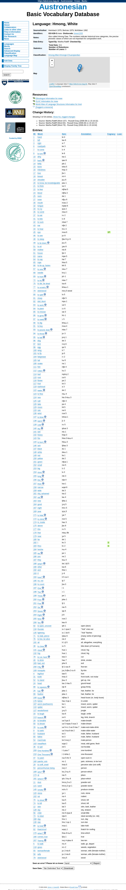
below (40, 701)
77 (34, 287)
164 (34, 504)
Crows (77, 1)
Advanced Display (12, 51)
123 (34, 394)
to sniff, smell (43, 765)
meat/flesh (42, 744)
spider (40, 707)
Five (39, 604)
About (7, 25)
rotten (40, 371)
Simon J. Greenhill (53, 887)
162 (34, 497)
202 (34, 607)
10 (34, 157)
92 (34, 626)
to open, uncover (45, 626)
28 (34, 721)
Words (7, 46)
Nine (39, 619)
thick (39, 484)
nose (40, 199)
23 (34, 193)
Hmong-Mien (53, 55)
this (39, 529)
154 (34, 472)
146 (34, 446)
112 (34, 371)
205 (34, 619)
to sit (40, 246)
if (38, 573)
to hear (40, 229)
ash (39, 446)
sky (39, 810)
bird (39, 344)
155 (34, 476)
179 (34, 536)
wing (39, 350)
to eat (40, 215)
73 (34, 816)
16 (34, 170)
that (39, 533)
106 (34, 363)
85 (34, 312)
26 (34, 691)
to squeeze (42, 687)
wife (39, 854)
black (40, 449)
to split (40, 295)
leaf (39, 374)
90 (34, 323)
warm (40, 421)
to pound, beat (44, 330)
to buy (40, 326)
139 (34, 425)
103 (34, 744)
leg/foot (41, 674)
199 (34, 596)
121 (34, 786)
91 (34, 326)
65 (34, 262)
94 (34, 333)
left (39, 140)
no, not (40, 581)
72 (34, 280)
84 (34, 309)
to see (40, 236)
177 (34, 529)
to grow (41, 316)
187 (34, 560)
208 (34, 667)
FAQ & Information (12, 32)
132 (34, 653)
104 (34, 357)
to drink (41, 660)
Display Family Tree (13, 66)
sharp (40, 298)
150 (34, 458)
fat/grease (42, 357)
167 (34, 508)
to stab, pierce (43, 636)
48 (34, 239)
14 (34, 164)
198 (34, 592)
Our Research (10, 36)
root (39, 377)
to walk (40, 844)
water (40, 390)
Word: (40, 134)
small (40, 465)
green (40, 462)
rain (39, 410)
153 (34, 468)
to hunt (40, 277)
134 (34, 629)
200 (34, 599)
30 (34, 203)
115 (34, 377)
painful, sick (42, 761)
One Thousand (44, 754)
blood (40, 193)
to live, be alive (44, 639)
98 (34, 347)
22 (34, 189)
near (39, 536)
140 (34, 428)
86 (34, 315)
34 (34, 209)
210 (34, 754)
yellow (40, 458)
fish (39, 367)
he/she (40, 549)
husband (41, 734)
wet (39, 432)
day (39, 819)
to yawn (41, 758)
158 (34, 487)
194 (34, 577)
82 (34, 301)
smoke (40, 790)
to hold (40, 826)
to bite (40, 219)
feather (40, 694)
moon (40, 407)
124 (34, 397)
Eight (40, 615)
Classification (10, 53)
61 (34, 253)
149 (34, 455)
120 (34, 793)
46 (34, 236)
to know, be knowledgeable (49, 183)
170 (34, 833)
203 (34, 611)
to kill (40, 803)
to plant (41, 309)
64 (34, 259)
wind (39, 413)
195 (34, 581)
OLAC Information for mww (47, 101)
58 (34, 854)
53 (34, 768)
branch (40, 718)
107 (34, 704)
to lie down (42, 243)
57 (34, 734)
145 (34, 789)
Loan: (119, 134)
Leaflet (51, 84)
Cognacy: (111, 134)
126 (34, 404)
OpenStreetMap (55, 86)
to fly (40, 353)
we (39, 553)
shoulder (41, 180)
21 (34, 186)
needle (40, 273)
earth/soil (41, 387)
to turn (40, 154)
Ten (39, 623)
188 (34, 564)
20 (34, 183)
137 (34, 417)
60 (34, 737)
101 (34, 353)
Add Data (8, 61)
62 (34, 829)
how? (40, 577)
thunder (41, 629)
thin (39, 480)
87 (34, 319)
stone (40, 793)
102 (34, 796)
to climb (41, 519)
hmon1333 (78, 33)
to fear (40, 189)
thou (39, 546)
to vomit (41, 212)
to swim (41, 731)
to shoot (41, 800)
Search (7, 49)
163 (34, 501)
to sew (40, 269)
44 (34, 229)
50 (34, 724)
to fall (40, 338)
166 (34, 837)
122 (34, 390)
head (40, 683)
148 (34, 452)
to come (41, 150)
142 (34, 435)
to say (40, 259)
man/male (42, 740)
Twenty (41, 841)
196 (34, 584)
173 (34, 775)
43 (34, 225)
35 (34, 212)
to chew (41, 646)
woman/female (44, 851)
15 (34, 167)
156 (34, 480)
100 (34, 350)
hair (39, 691)
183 (34, 546)
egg (39, 347)
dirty (39, 157)
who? (40, 772)
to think (41, 186)
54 (34, 740)
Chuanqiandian (73, 55)
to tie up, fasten (44, 265)
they (39, 560)
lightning (41, 633)
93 (34, 330)
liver (39, 173)
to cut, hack (42, 657)
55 (34, 851)
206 (34, 622)
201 (34, 603)
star (39, 822)
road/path (41, 146)
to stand (41, 680)
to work (41, 305)
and (39, 570)
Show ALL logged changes (64, 117)
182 (34, 542)
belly (39, 164)
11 (34, 782)
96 (34, 341)
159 (34, 490)
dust (39, 782)
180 (34, 539)
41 (34, 219)
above (40, 526)
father (40, 737)
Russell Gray (74, 887)
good (40, 504)
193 (34, 573)
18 (34, 176)
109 (34, 670)
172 (34, 519)
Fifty (39, 667)
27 (34, 199)
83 (34, 305)
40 (34, 660)
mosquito (41, 670)
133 (34, 410)
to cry (40, 209)
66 (34, 265)
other (40, 567)
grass (40, 847)
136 (34, 413)
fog (39, 653)
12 (34, 807)
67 (34, 269)
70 (34, 800)
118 (34, 847)
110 (34, 707)
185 (34, 553)
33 (34, 714)
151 (34, 462)
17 (34, 173)
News (6, 39)
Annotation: (86, 134)
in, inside (41, 522)
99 (34, 694)
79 (34, 291)
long (39, 476)
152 (34, 465)
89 (34, 826)
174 (34, 522)
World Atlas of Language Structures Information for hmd (59, 104)
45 (34, 232)
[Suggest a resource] (44, 107)
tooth (40, 677)
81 (34, 298)
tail (39, 360)
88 (34, 687)
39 (34, 727)
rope (39, 262)
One (39, 588)
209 (34, 750)
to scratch (42, 287)
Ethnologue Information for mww (49, 98)
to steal (41, 816)
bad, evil (41, 663)
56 (34, 813)
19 (34, 180)
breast (40, 176)
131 (34, 650)
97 (34, 344)
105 (34, 360)
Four (39, 600)
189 (34, 772)
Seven (40, 611)
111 (34, 367)
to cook (41, 727)
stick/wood (42, 291)
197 (34, 588)
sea (39, 397)
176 (34, 701)
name (40, 256)
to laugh (41, 714)
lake (39, 404)
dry (39, 429)
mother (40, 250)
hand (40, 137)
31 (34, 677)
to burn (40, 442)
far (39, 539)
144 (34, 442)
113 (34, 717)
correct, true (43, 837)
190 (34, 567)
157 (34, 484)
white (40, 452)
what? (40, 564)
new (39, 501)
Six (39, 607)
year (39, 511)
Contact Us (9, 34)
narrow (40, 487)
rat (39, 796)
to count (41, 584)
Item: (64, 134)
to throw (41, 334)
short (40, 472)
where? (41, 779)
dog (39, 341)
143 (34, 438)
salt (39, 401)
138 (34, 421)
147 (34, 449)
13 (34, 160)
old (39, 497)
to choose (42, 312)
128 (34, 810)
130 (34, 822)
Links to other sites (12, 30)
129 (34, 407)
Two (39, 592)
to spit (40, 747)
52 (34, 680)
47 (34, 758)
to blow (41, 417)
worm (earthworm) (45, 704)
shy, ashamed (43, 494)
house (40, 253)
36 (34, 747)
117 (34, 384)
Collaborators (10, 27)
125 (34, 401)
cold (39, 425)
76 (34, 639)
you (39, 556)
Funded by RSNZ (15, 138)
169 (34, 511)
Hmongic (63, 55)
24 (34, 683)
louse (40, 698)
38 (34, 646)
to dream (41, 724)
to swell (41, 319)
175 (34, 526)
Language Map (10, 55)
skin (39, 807)
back (40, 161)
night (40, 508)
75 (34, 284)
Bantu (84, 1)
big (39, 468)
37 (34, 215)
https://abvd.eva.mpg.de (48, 1)
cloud (40, 650)
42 (34, 222)
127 (34, 710)
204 (34, 615)
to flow (40, 394)
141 (34, 432)
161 (34, 494)
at (38, 775)
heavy (40, 435)
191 (34, 642)
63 (34, 256)
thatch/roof (42, 829)
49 (34, 243)
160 (34, 761)
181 (34, 779)
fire (39, 438)
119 (34, 387)
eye (39, 232)
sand (40, 786)
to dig (40, 323)
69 (34, 276)
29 (34, 765)
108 (34, 698)
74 (34, 803)
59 (34, 250)
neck (40, 196)
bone (40, 167)
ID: (34, 134)
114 (34, 374)
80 (34, 294)
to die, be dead (44, 284)
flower (40, 381)
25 (34, 196)
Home (6, 23)
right (39, 143)
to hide (40, 515)
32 (34, 206)
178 (34, 533)
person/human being (46, 768)
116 (34, 381)
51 (34, 246)
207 (34, 840)
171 (34, 515)
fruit (39, 384)
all (38, 642)
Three (40, 596)
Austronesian (67, 1)
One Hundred (43, 751)
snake (40, 363)
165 (34, 663)
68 (34, 273)
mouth (40, 203)
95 (34, 337)
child (39, 813)
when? (40, 833)
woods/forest (43, 710)
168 (34, 819)
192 (34, 570)
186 (34, 556)
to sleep (41, 239)
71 (34, 636)
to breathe (42, 721)
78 (34, 657)
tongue (40, 206)
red (39, 455)
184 (34, 549)
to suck (41, 222)
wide (39, 490)
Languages (9, 44)
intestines (41, 170)
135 (34, 633)
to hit (40, 280)
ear (39, 225)
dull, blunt (42, 301)
